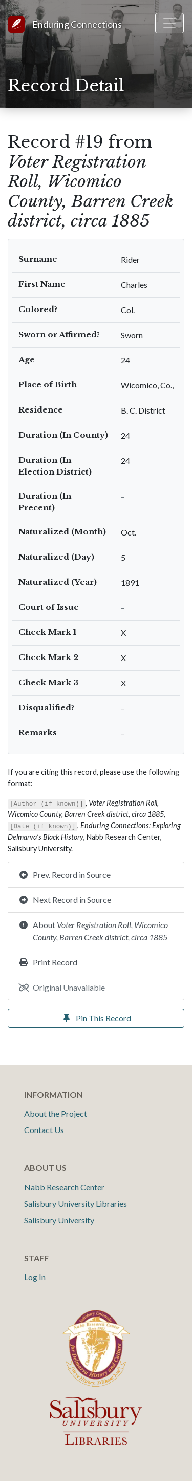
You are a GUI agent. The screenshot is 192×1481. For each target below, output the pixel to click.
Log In (35, 1277)
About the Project (55, 1113)
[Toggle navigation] (169, 23)
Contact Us (44, 1130)
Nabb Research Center (64, 1187)
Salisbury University (59, 1220)
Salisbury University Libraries (75, 1203)
